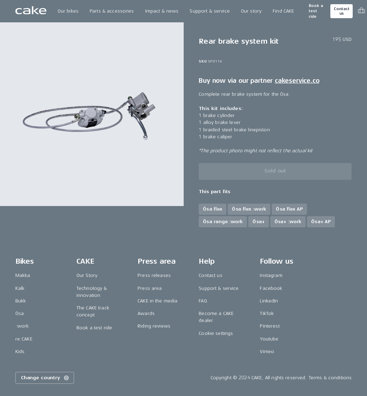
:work (22, 326)
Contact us (341, 11)
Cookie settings (216, 333)
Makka (22, 275)
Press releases (154, 275)
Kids (20, 351)
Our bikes (68, 11)
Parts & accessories (112, 11)
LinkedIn (269, 300)
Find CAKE (283, 11)
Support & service (209, 11)
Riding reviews (154, 326)
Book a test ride (316, 11)
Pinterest (269, 326)
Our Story (86, 275)
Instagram (271, 275)
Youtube (269, 339)
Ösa (19, 313)
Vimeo (267, 351)
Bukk (20, 300)
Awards (146, 313)
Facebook (271, 288)
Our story (251, 11)
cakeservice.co (297, 80)
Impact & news (162, 11)
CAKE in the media (157, 300)
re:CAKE (23, 339)
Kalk (20, 288)
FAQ (203, 300)
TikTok (267, 313)
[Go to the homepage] (30, 11)
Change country (45, 377)
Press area (150, 288)
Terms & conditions (330, 377)
